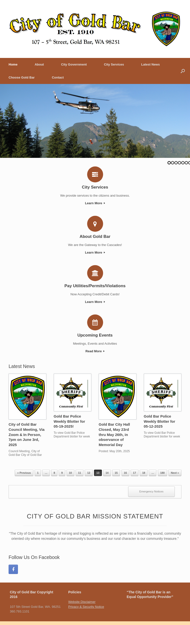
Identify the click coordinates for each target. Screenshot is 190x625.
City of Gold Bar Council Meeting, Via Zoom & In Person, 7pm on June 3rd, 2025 (26, 434)
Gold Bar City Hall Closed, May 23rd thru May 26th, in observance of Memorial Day (114, 434)
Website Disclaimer (81, 602)
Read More (95, 351)
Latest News (150, 64)
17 (134, 472)
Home (13, 64)
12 (88, 472)
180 (162, 472)
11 (79, 472)
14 (107, 472)
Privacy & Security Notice (86, 607)
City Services (114, 64)
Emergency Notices (151, 491)
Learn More (95, 203)
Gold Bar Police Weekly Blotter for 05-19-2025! (69, 421)
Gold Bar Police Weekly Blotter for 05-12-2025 (159, 421)
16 (125, 472)
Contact (58, 77)
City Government (74, 64)
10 (70, 472)
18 (143, 472)
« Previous (24, 472)
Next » (175, 472)
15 (116, 472)
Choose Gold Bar (22, 77)
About (39, 64)
